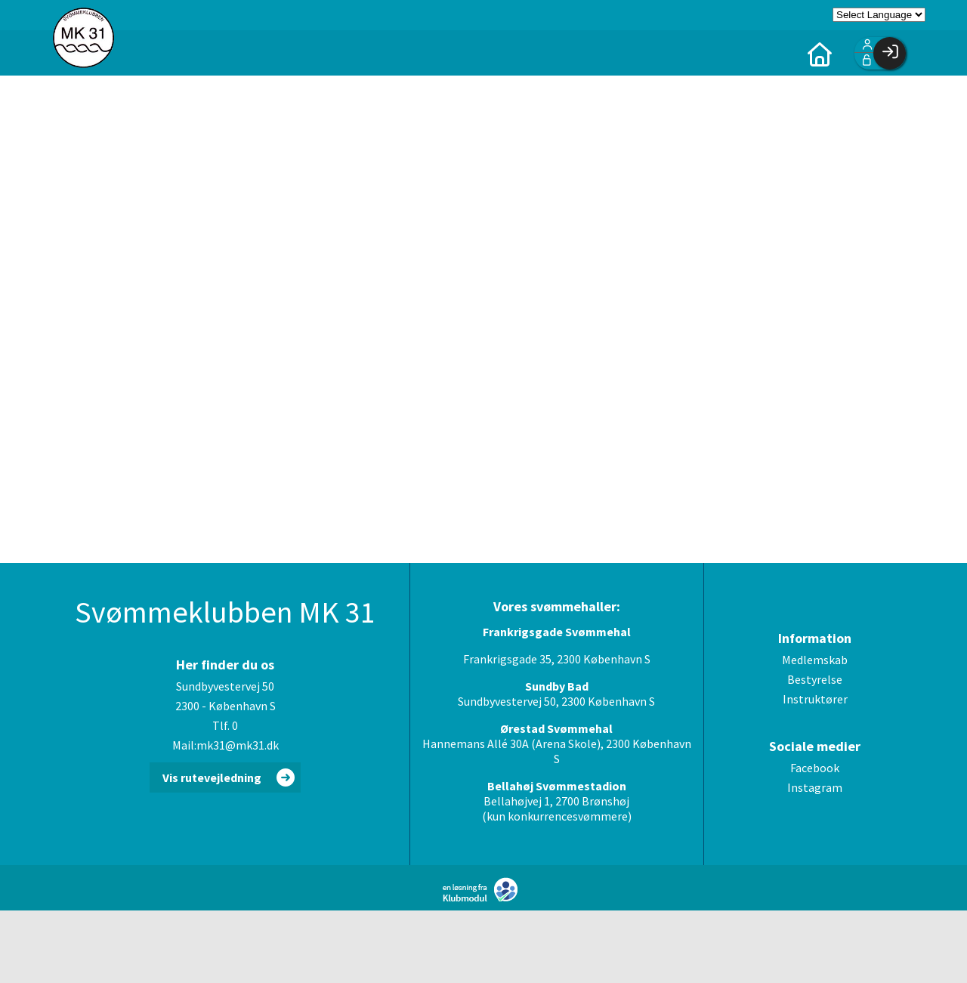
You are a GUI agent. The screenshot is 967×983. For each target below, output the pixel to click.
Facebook (814, 767)
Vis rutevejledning (211, 777)
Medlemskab (815, 659)
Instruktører (815, 698)
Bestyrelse (814, 679)
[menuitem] (819, 53)
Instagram (814, 787)
